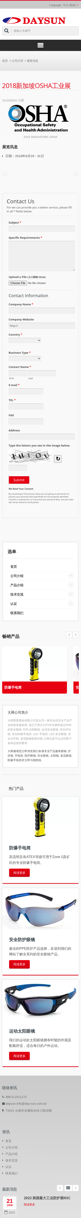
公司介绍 (17, 60)
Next (69, 634)
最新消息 (32, 60)
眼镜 (64, 751)
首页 (5, 60)
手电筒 (19, 755)
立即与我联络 (32, 760)
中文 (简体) (69, 5)
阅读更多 (19, 873)
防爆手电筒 (13, 687)
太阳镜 (54, 755)
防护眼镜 (30, 755)
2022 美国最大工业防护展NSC (47, 1198)
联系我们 (16, 613)
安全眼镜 (43, 755)
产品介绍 (16, 585)
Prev (75, 634)
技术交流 (16, 594)
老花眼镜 (65, 755)
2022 (9, 1212)
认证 (13, 604)
